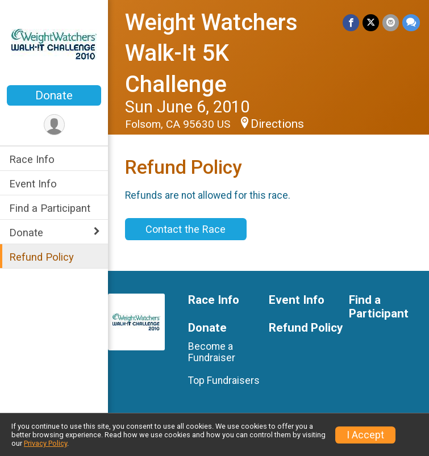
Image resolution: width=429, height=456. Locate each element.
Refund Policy (41, 257)
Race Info (32, 159)
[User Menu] (54, 124)
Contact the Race (185, 229)
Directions (277, 124)
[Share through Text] (411, 22)
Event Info (33, 184)
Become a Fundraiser (211, 352)
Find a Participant (49, 208)
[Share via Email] (390, 22)
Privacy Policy (45, 443)
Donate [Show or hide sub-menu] (26, 233)
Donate (54, 95)
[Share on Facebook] (351, 22)
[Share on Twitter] (371, 22)
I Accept (365, 435)
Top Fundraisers (224, 380)
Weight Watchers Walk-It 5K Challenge (211, 53)
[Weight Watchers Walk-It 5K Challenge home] (54, 43)
